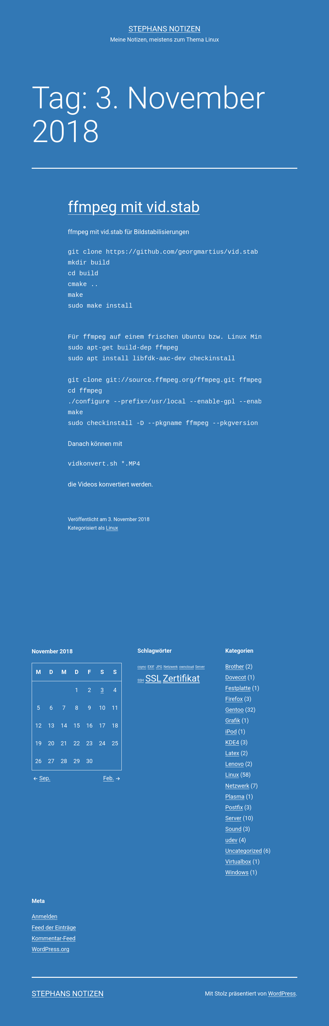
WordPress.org (50, 949)
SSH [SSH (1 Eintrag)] (141, 680)
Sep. (41, 778)
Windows (237, 872)
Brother (234, 666)
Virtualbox (238, 861)
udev (231, 840)
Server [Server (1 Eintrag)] (200, 667)
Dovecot (235, 677)
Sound (233, 829)
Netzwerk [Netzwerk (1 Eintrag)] (171, 667)
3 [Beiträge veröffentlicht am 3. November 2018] (102, 690)
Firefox (234, 699)
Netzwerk (237, 785)
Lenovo (234, 764)
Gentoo (234, 709)
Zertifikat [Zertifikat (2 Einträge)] (181, 678)
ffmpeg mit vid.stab (134, 207)
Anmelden (44, 916)
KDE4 (232, 742)
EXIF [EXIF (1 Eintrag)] (151, 667)
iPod (231, 731)
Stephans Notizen (165, 28)
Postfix (234, 807)
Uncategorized (243, 850)
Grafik (232, 720)
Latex (232, 753)
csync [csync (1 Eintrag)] (142, 667)
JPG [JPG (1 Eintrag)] (159, 667)
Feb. (112, 778)
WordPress (282, 993)
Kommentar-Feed (53, 938)
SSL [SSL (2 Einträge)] (153, 678)
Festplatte (238, 688)
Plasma (234, 796)
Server (233, 818)
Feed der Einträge (54, 927)
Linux (112, 528)
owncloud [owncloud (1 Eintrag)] (186, 667)
